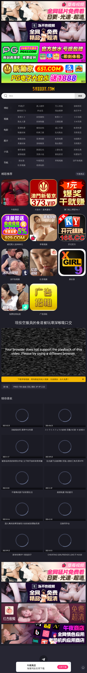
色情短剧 (40, 165)
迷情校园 (21, 154)
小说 (6, 151)
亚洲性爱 (21, 127)
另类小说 (40, 154)
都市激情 (21, 149)
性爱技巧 (78, 154)
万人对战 (59, 106)
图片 (6, 140)
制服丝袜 (21, 132)
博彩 (6, 107)
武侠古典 (78, 149)
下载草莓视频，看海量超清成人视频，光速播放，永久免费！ (51, 379)
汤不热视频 (77, 160)
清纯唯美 (40, 143)
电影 (6, 129)
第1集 (5, 386)
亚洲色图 (40, 138)
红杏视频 (21, 165)
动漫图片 (78, 138)
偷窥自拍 (21, 138)
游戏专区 (78, 106)
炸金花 (40, 110)
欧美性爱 (78, 127)
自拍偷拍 (40, 117)
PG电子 (21, 106)
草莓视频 (59, 160)
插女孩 (21, 160)
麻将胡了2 (21, 110)
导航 (6, 162)
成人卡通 (59, 127)
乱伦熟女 (59, 132)
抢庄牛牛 (78, 110)
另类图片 (78, 143)
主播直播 (59, 121)
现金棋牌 (59, 110)
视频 (6, 118)
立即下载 (63, 667)
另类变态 (78, 132)
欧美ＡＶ (59, 117)
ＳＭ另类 (78, 121)
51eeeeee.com (43, 89)
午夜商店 (40, 160)
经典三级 (40, 132)
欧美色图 (59, 138)
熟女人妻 (21, 121)
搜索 (80, 96)
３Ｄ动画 (78, 117)
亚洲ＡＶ (21, 117)
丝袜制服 (40, 121)
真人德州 (40, 106)
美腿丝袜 (21, 143)
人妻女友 (59, 149)
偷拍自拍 (40, 127)
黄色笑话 (59, 154)
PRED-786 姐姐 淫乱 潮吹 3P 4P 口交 (29, 386)
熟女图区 (59, 143)
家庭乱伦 (40, 149)
